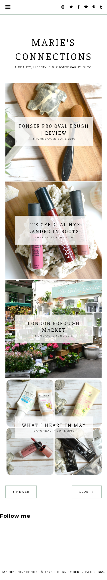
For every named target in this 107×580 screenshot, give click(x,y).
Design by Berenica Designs (79, 572)
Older (85, 491)
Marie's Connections (21, 572)
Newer (22, 491)
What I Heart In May (54, 425)
